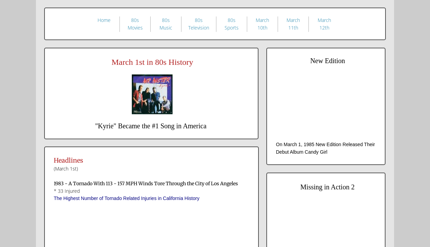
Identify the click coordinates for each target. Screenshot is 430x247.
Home (104, 20)
